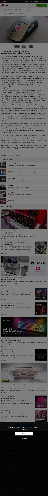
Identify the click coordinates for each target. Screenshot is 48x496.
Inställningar (24, 438)
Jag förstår (24, 433)
